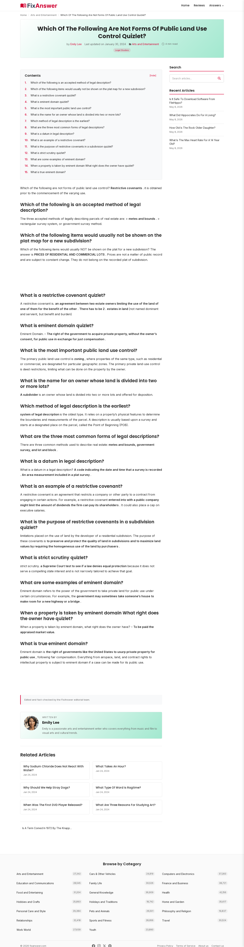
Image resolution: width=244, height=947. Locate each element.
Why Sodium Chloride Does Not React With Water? (53, 768)
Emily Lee (76, 44)
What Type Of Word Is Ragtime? (118, 787)
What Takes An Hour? (111, 766)
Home (185, 5)
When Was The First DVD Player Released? (52, 805)
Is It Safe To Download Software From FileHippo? (192, 100)
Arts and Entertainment (44, 15)
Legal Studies (122, 50)
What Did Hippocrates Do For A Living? (192, 115)
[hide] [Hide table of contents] (153, 75)
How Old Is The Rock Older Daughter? (192, 127)
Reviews (199, 5)
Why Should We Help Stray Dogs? (46, 787)
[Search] (219, 78)
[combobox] (196, 78)
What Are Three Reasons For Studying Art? (125, 805)
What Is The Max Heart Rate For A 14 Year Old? (194, 142)
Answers (216, 5)
